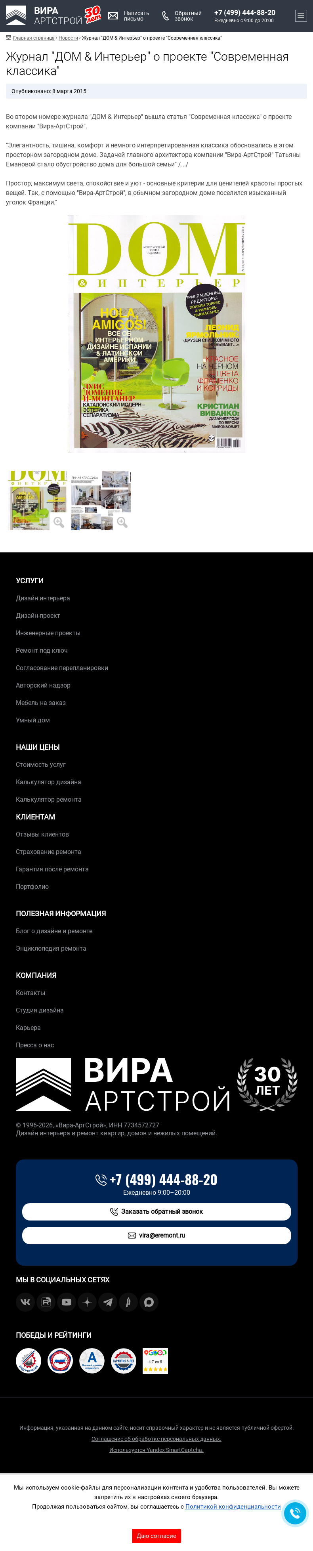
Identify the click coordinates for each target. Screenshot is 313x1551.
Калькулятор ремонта (49, 799)
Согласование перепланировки (62, 668)
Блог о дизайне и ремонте (54, 931)
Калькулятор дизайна (48, 782)
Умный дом (33, 720)
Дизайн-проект (38, 615)
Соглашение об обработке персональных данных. (156, 1439)
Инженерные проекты (48, 633)
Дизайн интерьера (43, 598)
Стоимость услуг (41, 764)
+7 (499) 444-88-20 (244, 12)
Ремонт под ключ (42, 650)
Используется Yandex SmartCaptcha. (156, 1450)
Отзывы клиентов (42, 834)
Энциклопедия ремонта (51, 948)
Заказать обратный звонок (156, 1212)
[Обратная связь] (295, 1513)
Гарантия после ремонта (52, 869)
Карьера (28, 1027)
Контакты (30, 993)
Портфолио (32, 886)
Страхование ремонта (48, 852)
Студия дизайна (40, 1010)
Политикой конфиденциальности (233, 1506)
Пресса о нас (35, 1045)
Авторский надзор (43, 685)
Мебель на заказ (41, 703)
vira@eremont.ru (156, 1236)
